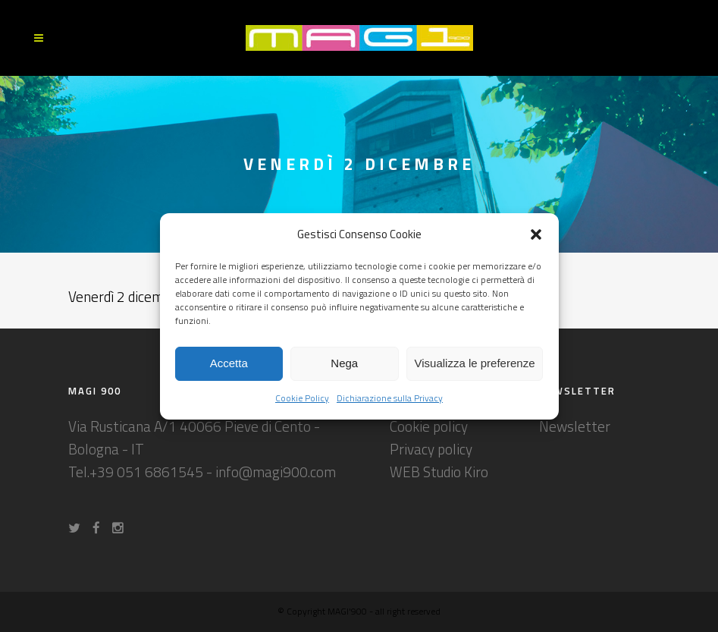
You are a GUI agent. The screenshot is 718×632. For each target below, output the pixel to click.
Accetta (229, 363)
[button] (536, 234)
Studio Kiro (455, 472)
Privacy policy (431, 449)
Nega (344, 363)
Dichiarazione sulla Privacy (390, 398)
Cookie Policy (302, 398)
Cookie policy (429, 426)
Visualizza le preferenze (475, 363)
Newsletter (574, 426)
